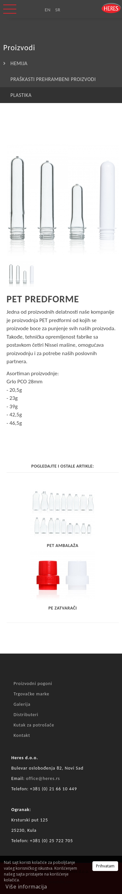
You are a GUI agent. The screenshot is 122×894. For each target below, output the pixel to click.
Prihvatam (105, 866)
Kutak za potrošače (34, 725)
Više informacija (26, 886)
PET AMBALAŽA (62, 545)
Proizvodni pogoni (33, 683)
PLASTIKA (21, 95)
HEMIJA (19, 63)
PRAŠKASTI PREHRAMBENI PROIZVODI (53, 79)
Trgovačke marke (31, 694)
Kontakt (22, 735)
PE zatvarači (62, 608)
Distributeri (26, 714)
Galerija (22, 704)
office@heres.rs (43, 778)
